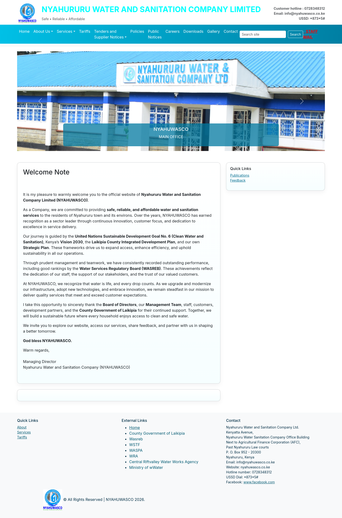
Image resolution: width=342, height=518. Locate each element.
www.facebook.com (259, 482)
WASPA (135, 450)
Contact (231, 31)
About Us (41, 31)
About (21, 427)
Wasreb (136, 439)
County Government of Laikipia (157, 433)
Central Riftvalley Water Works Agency (163, 461)
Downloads (193, 31)
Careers (173, 31)
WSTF (134, 444)
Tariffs (84, 31)
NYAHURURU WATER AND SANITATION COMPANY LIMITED (151, 9)
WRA (133, 456)
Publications (239, 175)
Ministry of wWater (146, 467)
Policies (137, 31)
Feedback (238, 180)
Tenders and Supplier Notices (109, 34)
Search (295, 34)
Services (64, 31)
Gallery (213, 31)
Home (24, 31)
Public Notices (155, 34)
